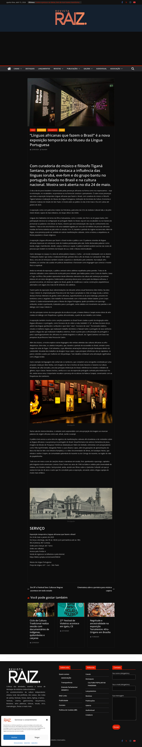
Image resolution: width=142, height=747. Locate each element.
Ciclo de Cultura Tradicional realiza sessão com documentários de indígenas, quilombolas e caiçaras (39, 629)
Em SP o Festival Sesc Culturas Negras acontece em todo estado (45, 589)
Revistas (57, 69)
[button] (47, 720)
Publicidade (63, 700)
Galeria (87, 69)
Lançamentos (44, 69)
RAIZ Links (63, 696)
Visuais (62, 130)
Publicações (72, 69)
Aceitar (14, 737)
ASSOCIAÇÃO (115, 69)
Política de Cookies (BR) (68, 710)
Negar (37, 737)
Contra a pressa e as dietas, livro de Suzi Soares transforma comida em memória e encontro (57, 3)
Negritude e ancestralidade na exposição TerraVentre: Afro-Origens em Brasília (100, 626)
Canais (16, 69)
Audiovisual (101, 69)
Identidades (41, 130)
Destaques (30, 69)
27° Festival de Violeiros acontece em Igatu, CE (69, 623)
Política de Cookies (18, 743)
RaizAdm (44, 149)
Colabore (89, 715)
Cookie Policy (27, 743)
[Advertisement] (71, 48)
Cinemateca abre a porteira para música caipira (95, 589)
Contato (62, 705)
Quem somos (64, 674)
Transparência (66, 682)
